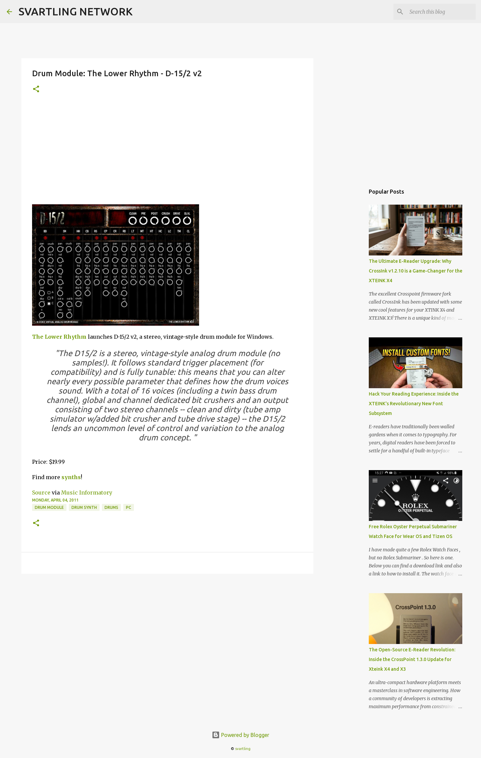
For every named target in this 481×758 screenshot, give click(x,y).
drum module (49, 507)
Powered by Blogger (240, 735)
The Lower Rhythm (59, 336)
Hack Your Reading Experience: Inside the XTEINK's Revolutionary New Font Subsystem (414, 403)
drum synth (84, 507)
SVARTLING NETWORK (76, 11)
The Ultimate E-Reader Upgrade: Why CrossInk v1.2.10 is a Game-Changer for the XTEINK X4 (415, 270)
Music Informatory (86, 492)
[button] (36, 89)
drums (111, 507)
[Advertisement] (167, 154)
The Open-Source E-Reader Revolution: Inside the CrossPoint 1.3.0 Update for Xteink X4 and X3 (412, 659)
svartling (243, 749)
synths (71, 477)
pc (128, 507)
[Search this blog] (441, 12)
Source (41, 492)
